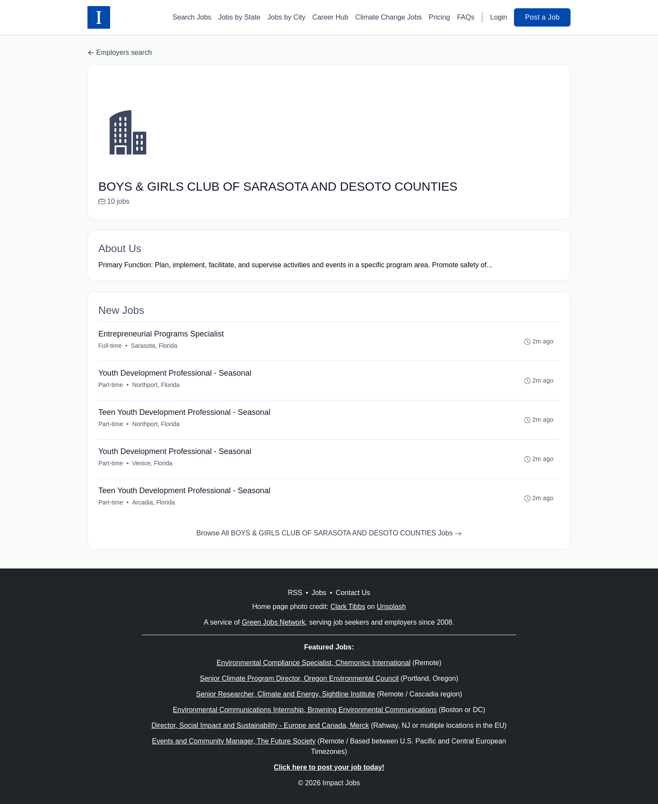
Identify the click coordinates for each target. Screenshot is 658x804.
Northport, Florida (156, 384)
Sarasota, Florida (154, 345)
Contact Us (353, 592)
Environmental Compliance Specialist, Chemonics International (314, 662)
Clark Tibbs (347, 606)
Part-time (110, 384)
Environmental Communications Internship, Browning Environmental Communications (305, 709)
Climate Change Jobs (388, 17)
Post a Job (542, 17)
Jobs (319, 592)
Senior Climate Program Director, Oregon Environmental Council (299, 678)
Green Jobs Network (273, 622)
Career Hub (330, 17)
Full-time (110, 345)
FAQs (465, 17)
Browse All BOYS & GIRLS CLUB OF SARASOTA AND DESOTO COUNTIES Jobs (328, 533)
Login (498, 17)
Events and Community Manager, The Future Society (234, 741)
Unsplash (391, 606)
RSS (295, 592)
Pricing (439, 17)
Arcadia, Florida (153, 502)
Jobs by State (239, 17)
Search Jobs (192, 17)
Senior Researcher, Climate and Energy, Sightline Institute (285, 694)
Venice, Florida (152, 463)
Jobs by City (287, 17)
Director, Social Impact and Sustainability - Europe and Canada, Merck (260, 725)
